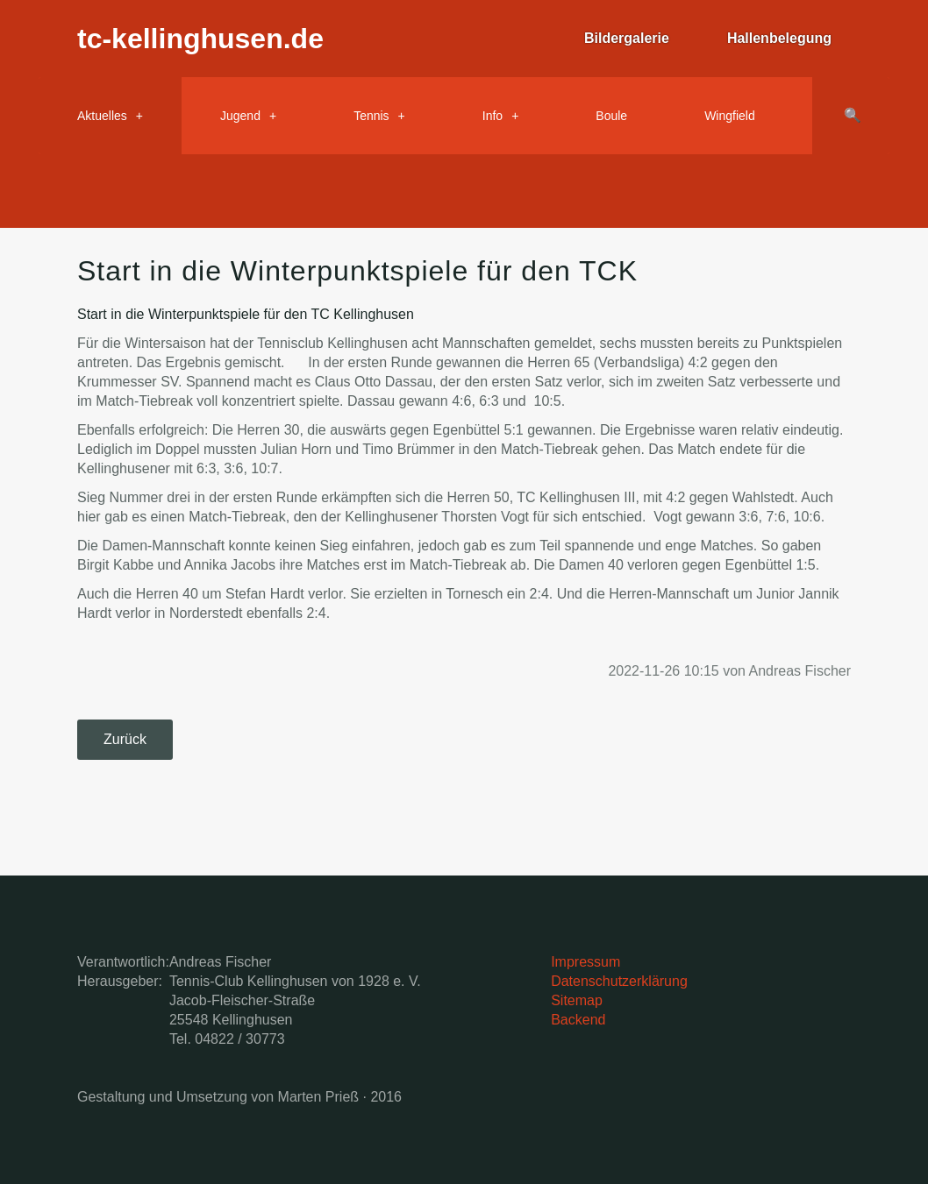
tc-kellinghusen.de (200, 38)
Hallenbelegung (779, 38)
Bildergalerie (626, 38)
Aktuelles (102, 116)
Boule (611, 116)
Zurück (125, 739)
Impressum (585, 961)
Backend (578, 1019)
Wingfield (729, 116)
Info (492, 116)
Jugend (240, 116)
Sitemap (577, 1000)
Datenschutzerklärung (619, 981)
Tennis (371, 116)
